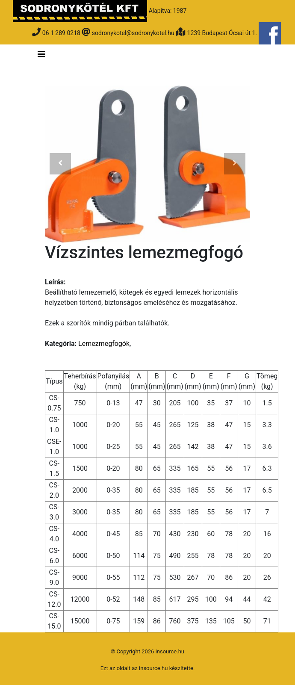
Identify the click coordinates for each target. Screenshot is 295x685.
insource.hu (153, 668)
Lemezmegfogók (104, 344)
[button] (60, 164)
